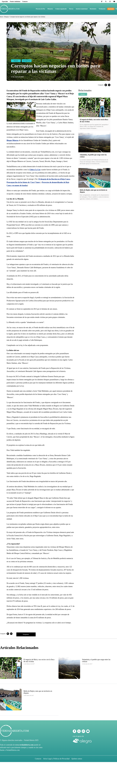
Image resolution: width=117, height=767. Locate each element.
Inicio (1, 16)
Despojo (6, 16)
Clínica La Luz (34, 170)
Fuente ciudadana (15, 1)
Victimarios (102, 9)
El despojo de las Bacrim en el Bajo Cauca (54, 179)
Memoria (50, 9)
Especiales (5, 1)
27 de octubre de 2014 (17, 77)
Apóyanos (111, 9)
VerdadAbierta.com (13, 750)
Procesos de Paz (40, 9)
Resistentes (93, 9)
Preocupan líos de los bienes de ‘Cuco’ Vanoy (23, 182)
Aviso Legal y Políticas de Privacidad (56, 759)
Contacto (24, 1)
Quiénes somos (76, 759)
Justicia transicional (81, 9)
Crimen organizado (61, 9)
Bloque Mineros (12, 140)
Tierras (71, 9)
